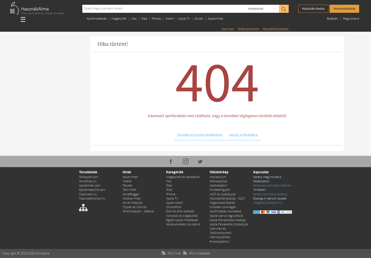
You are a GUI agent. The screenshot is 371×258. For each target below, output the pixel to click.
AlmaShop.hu (88, 181)
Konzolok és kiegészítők (182, 216)
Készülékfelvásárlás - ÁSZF (227, 198)
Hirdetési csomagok (223, 207)
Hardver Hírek (132, 198)
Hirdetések (255, 9)
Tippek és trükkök (135, 207)
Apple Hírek (215, 19)
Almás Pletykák (133, 203)
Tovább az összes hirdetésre (199, 135)
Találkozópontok (248, 29)
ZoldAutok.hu (88, 194)
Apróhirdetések (97, 19)
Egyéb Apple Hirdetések (182, 220)
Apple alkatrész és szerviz (183, 224)
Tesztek (128, 185)
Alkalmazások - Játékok (138, 211)
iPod (169, 190)
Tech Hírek (130, 190)
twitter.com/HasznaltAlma (270, 194)
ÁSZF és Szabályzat (222, 194)
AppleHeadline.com (92, 190)
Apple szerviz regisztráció (226, 216)
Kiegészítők (119, 19)
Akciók (198, 19)
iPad (144, 19)
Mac (134, 19)
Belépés (333, 19)
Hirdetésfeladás (344, 9)
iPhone (156, 19)
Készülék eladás (313, 9)
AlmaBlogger (131, 194)
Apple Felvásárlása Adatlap (228, 220)
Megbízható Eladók (222, 203)
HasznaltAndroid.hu (92, 198)
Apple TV (184, 19)
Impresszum (218, 177)
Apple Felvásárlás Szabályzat (229, 224)
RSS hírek (171, 253)
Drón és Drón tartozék (180, 211)
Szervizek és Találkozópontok (221, 231)
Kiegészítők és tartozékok (183, 177)
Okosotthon (173, 207)
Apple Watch (174, 203)
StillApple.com (88, 177)
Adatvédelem (218, 185)
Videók (127, 181)
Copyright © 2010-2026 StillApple (25, 253)
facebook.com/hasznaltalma (272, 185)
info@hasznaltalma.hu (268, 203)
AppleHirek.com (89, 185)
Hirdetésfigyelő (220, 190)
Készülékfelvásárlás (275, 29)
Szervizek (228, 29)
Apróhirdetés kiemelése (225, 211)
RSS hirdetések (196, 253)
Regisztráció (351, 19)
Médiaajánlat (218, 181)
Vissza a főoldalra (243, 135)
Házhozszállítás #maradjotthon (220, 239)
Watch (169, 19)
